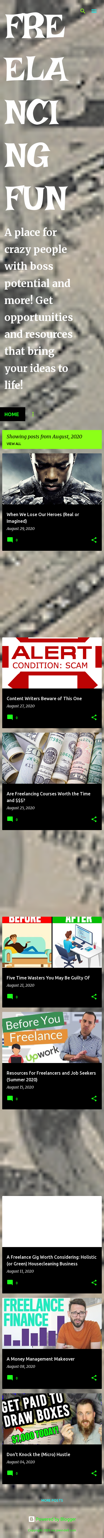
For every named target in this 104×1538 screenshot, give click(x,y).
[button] (94, 540)
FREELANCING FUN (36, 112)
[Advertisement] (52, 594)
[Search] (83, 11)
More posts (52, 1500)
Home (11, 414)
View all (14, 444)
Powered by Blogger (52, 1519)
